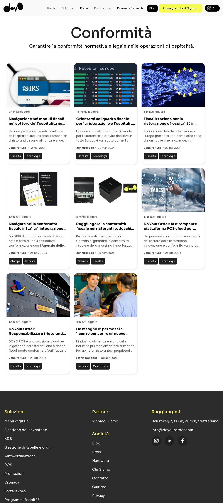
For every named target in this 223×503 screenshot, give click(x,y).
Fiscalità (15, 156)
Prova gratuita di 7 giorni (180, 8)
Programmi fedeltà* (21, 500)
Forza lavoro (15, 491)
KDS (8, 438)
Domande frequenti (130, 8)
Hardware (100, 460)
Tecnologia (32, 156)
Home (51, 8)
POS (8, 465)
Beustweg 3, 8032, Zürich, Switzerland (185, 421)
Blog (152, 8)
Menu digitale (16, 421)
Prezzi (84, 8)
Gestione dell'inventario (25, 430)
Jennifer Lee (17, 147)
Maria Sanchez (86, 358)
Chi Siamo (101, 469)
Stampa (15, 261)
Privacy (98, 495)
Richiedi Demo (105, 421)
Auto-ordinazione (20, 456)
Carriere (99, 487)
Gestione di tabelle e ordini (28, 447)
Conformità (100, 366)
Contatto (100, 478)
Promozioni (14, 473)
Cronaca (11, 482)
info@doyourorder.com (172, 430)
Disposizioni (102, 8)
